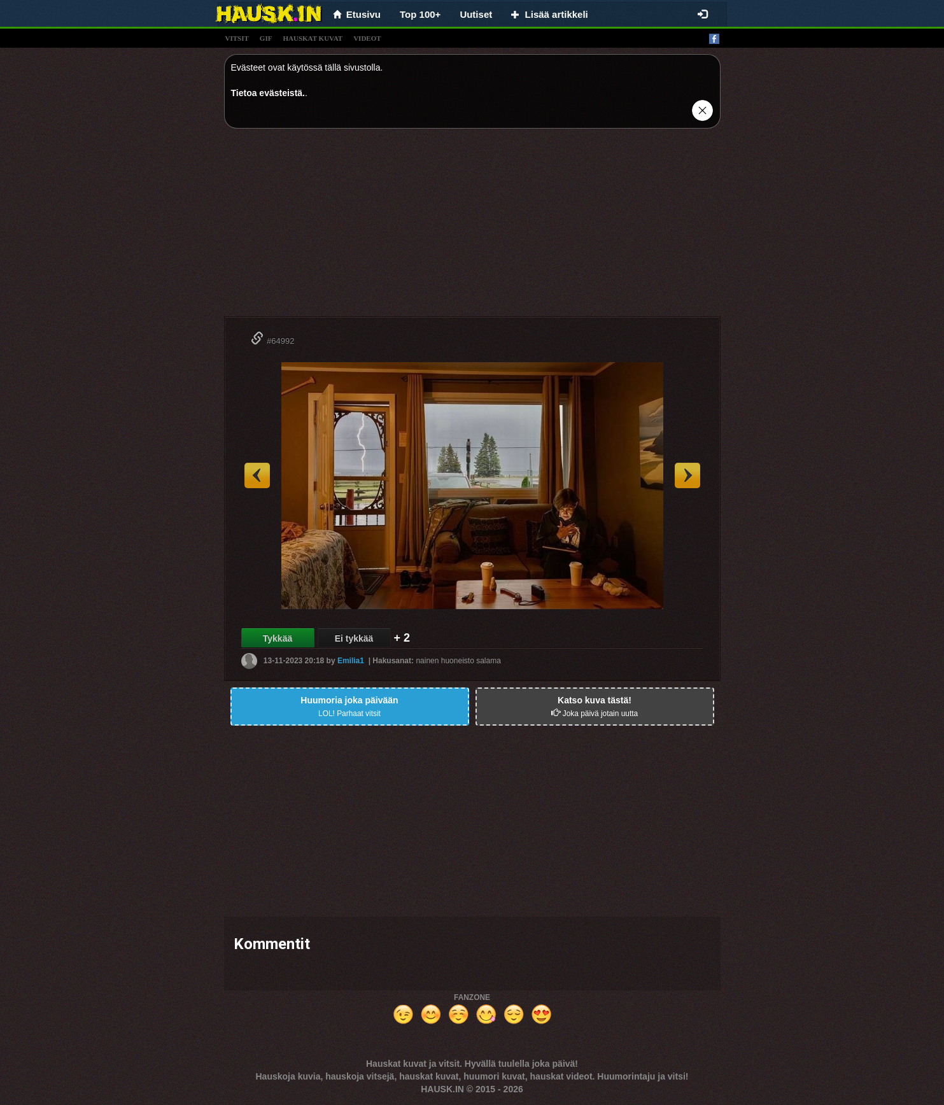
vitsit (237, 38)
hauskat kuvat (312, 38)
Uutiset (476, 14)
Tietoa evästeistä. (268, 93)
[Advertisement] (472, 227)
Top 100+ (420, 14)
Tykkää (277, 638)
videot (367, 38)
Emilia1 (350, 660)
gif (266, 38)
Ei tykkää (354, 638)
